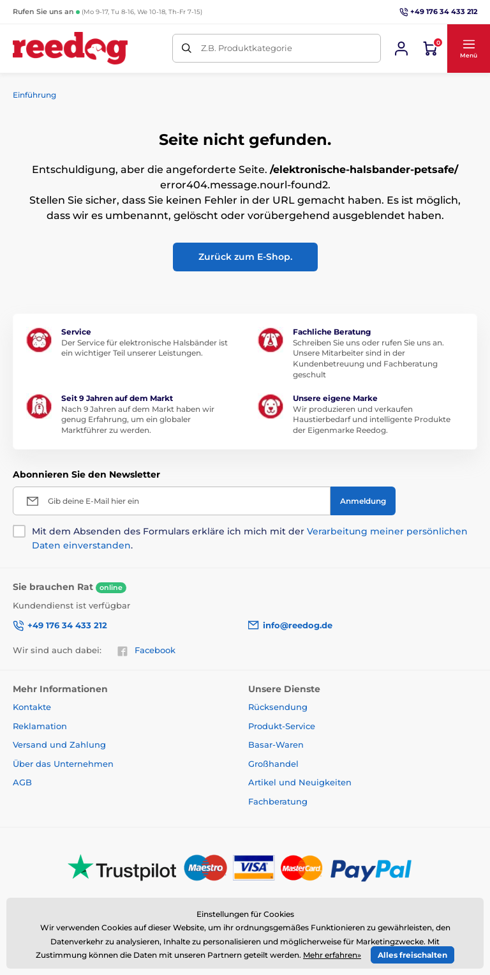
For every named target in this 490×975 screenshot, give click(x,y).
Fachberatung (278, 801)
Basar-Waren (276, 744)
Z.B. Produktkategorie (246, 48)
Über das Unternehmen (63, 764)
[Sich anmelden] (401, 48)
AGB (22, 782)
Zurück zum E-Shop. (245, 256)
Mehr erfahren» (332, 955)
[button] (468, 48)
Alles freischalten (412, 955)
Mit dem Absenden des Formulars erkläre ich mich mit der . (250, 538)
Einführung (34, 95)
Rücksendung (278, 707)
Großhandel (273, 764)
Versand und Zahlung (59, 744)
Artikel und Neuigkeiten (300, 782)
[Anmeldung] (363, 501)
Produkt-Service (281, 726)
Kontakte (32, 707)
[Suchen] (186, 48)
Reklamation (40, 726)
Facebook (146, 650)
